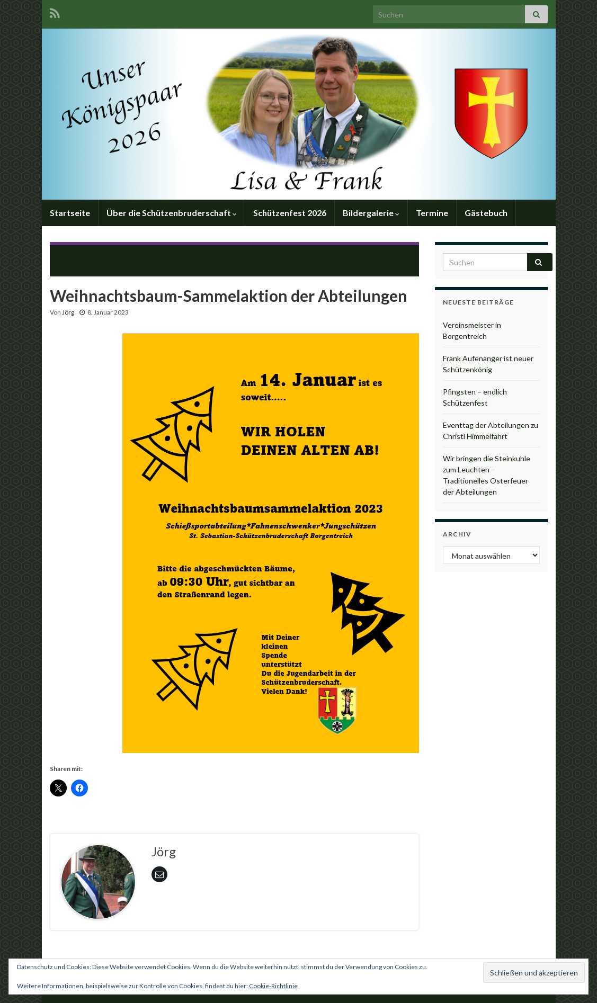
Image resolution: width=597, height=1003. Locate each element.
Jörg (68, 312)
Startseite (70, 213)
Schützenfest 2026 (289, 213)
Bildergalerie (371, 213)
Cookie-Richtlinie (273, 986)
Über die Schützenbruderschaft (171, 213)
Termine (432, 213)
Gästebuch (486, 213)
